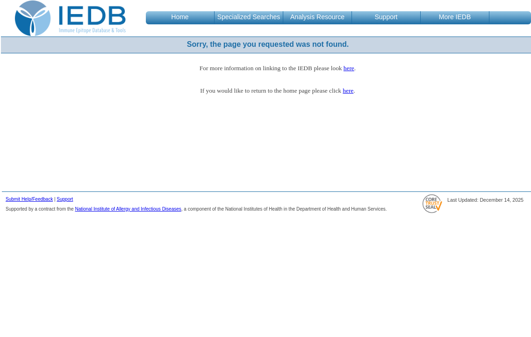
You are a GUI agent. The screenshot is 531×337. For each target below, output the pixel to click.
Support (65, 199)
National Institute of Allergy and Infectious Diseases (128, 209)
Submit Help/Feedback (29, 199)
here (349, 68)
